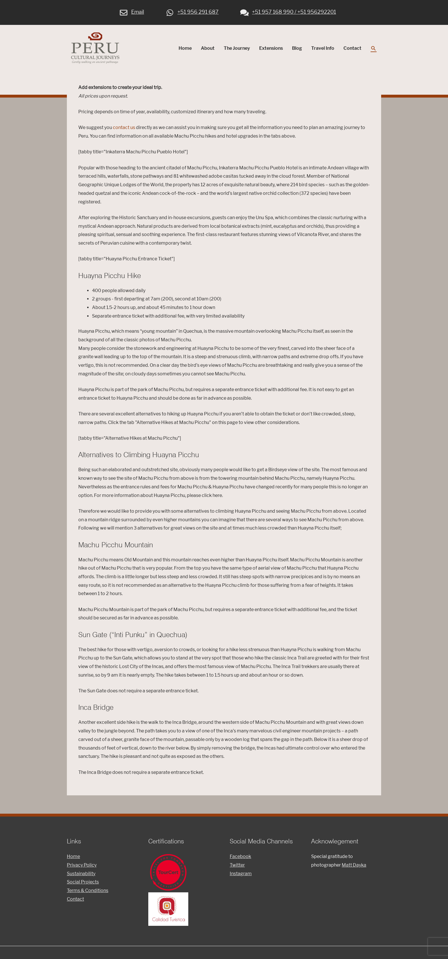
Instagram (241, 876)
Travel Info (322, 49)
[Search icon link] (374, 50)
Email (132, 11)
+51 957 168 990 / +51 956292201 (288, 11)
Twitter (237, 867)
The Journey (237, 49)
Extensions (271, 49)
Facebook (240, 859)
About (208, 49)
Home (185, 49)
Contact (352, 49)
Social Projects (83, 884)
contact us (124, 130)
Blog (297, 49)
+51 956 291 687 (192, 11)
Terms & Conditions (87, 892)
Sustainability (81, 876)
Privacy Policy (82, 867)
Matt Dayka (354, 867)
